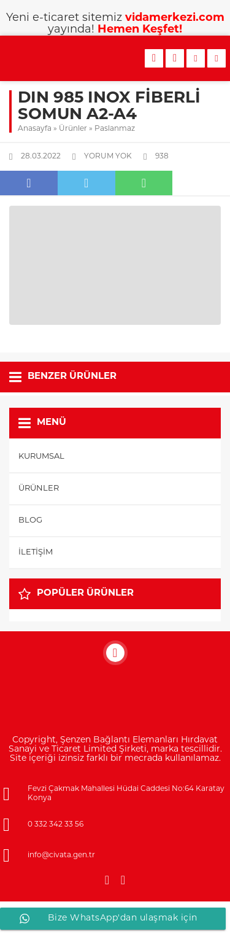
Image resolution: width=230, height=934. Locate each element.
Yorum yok (108, 156)
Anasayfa (35, 129)
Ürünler (73, 129)
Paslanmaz (114, 129)
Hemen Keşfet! (140, 30)
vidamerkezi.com (174, 18)
